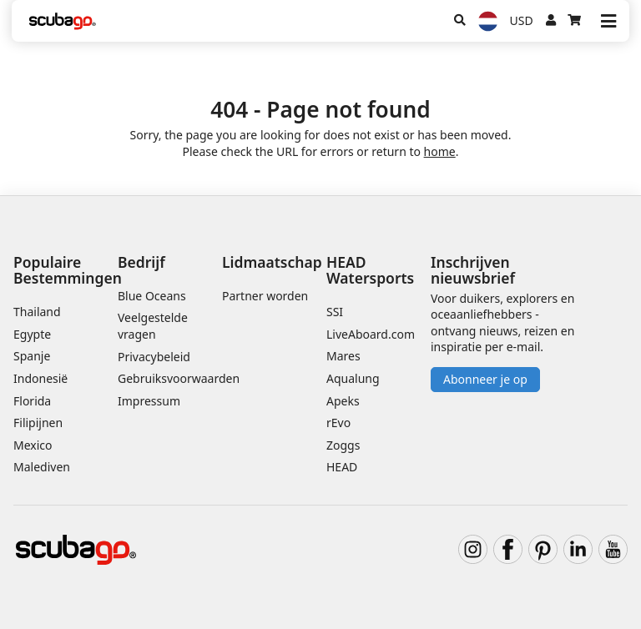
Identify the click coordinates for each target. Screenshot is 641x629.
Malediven (41, 467)
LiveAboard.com (370, 334)
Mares (343, 356)
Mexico (33, 445)
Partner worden (265, 296)
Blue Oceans (152, 296)
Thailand (37, 312)
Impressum (149, 401)
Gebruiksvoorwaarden (179, 378)
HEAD (341, 467)
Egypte (32, 334)
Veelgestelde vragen (153, 325)
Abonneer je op (485, 379)
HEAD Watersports (370, 270)
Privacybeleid (154, 357)
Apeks (343, 401)
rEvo (338, 422)
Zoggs (343, 445)
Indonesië (40, 378)
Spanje (31, 356)
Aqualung (353, 378)
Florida (32, 401)
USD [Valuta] (521, 20)
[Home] (62, 21)
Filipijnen (38, 422)
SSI (334, 312)
